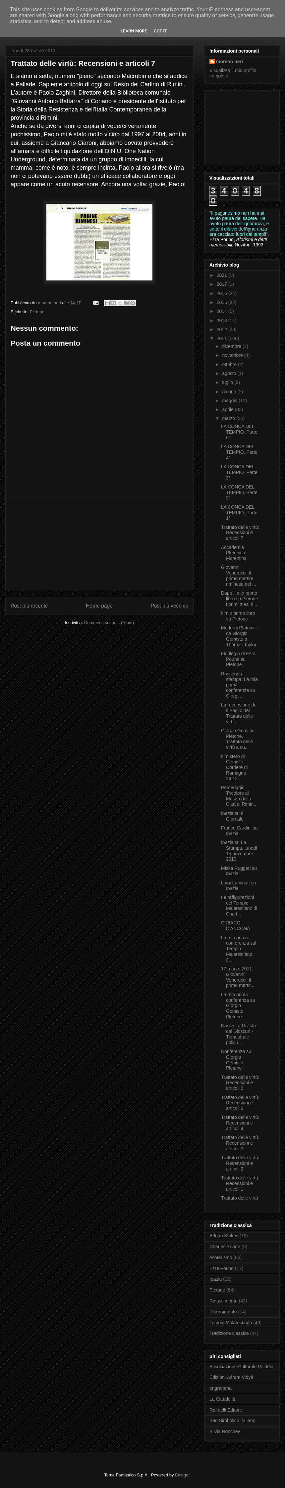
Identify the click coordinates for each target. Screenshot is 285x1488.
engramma (220, 1388)
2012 (222, 329)
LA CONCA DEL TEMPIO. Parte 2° (239, 492)
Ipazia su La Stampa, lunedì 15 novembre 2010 (239, 851)
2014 (222, 311)
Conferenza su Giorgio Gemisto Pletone (236, 1060)
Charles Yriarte (224, 1246)
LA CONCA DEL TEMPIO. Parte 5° (239, 432)
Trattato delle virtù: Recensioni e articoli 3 (240, 1143)
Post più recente (29, 606)
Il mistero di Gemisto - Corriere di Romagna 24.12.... (234, 767)
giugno (229, 391)
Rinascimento (223, 1300)
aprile (228, 409)
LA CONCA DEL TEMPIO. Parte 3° (239, 472)
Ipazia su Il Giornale (232, 816)
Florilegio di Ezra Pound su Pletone (238, 659)
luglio (228, 382)
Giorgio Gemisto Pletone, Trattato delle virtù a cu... (238, 739)
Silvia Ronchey (224, 1431)
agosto (229, 373)
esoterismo (220, 1257)
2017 (222, 284)
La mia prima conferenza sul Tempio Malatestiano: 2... (238, 948)
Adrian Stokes (223, 1235)
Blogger (182, 1474)
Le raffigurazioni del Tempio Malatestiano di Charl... (239, 905)
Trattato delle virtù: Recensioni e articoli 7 (240, 533)
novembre (233, 355)
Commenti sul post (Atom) (109, 622)
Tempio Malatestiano (230, 1322)
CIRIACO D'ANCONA (235, 925)
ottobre (230, 364)
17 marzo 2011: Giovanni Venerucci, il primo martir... (238, 977)
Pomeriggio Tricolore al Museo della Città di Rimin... (239, 796)
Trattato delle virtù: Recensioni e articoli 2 (240, 1163)
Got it (160, 30)
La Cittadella (222, 1399)
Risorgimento (223, 1311)
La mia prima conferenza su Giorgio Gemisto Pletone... (238, 1005)
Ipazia (215, 1279)
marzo (229, 418)
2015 (222, 302)
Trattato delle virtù (239, 1198)
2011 (222, 338)
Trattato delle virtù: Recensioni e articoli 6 (240, 1083)
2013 (222, 320)
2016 (222, 293)
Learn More (134, 30)
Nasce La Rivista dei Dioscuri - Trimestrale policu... (238, 1034)
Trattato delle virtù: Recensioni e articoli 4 (240, 1123)
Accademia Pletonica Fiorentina (234, 553)
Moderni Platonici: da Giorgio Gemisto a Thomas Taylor (239, 636)
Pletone (37, 311)
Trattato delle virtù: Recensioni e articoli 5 (240, 1103)
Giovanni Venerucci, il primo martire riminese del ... (238, 575)
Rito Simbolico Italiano (232, 1420)
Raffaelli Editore (225, 1410)
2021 (222, 275)
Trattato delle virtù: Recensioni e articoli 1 (240, 1183)
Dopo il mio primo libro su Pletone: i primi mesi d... (240, 598)
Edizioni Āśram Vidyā (231, 1377)
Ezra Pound (221, 1268)
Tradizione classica (229, 1333)
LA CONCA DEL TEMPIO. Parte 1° (239, 512)
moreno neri (229, 61)
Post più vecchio (169, 606)
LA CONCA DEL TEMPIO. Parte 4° (239, 452)
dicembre (232, 346)
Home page (99, 606)
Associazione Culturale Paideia (241, 1366)
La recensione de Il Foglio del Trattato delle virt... (238, 713)
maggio (230, 400)
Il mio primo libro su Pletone (238, 616)
